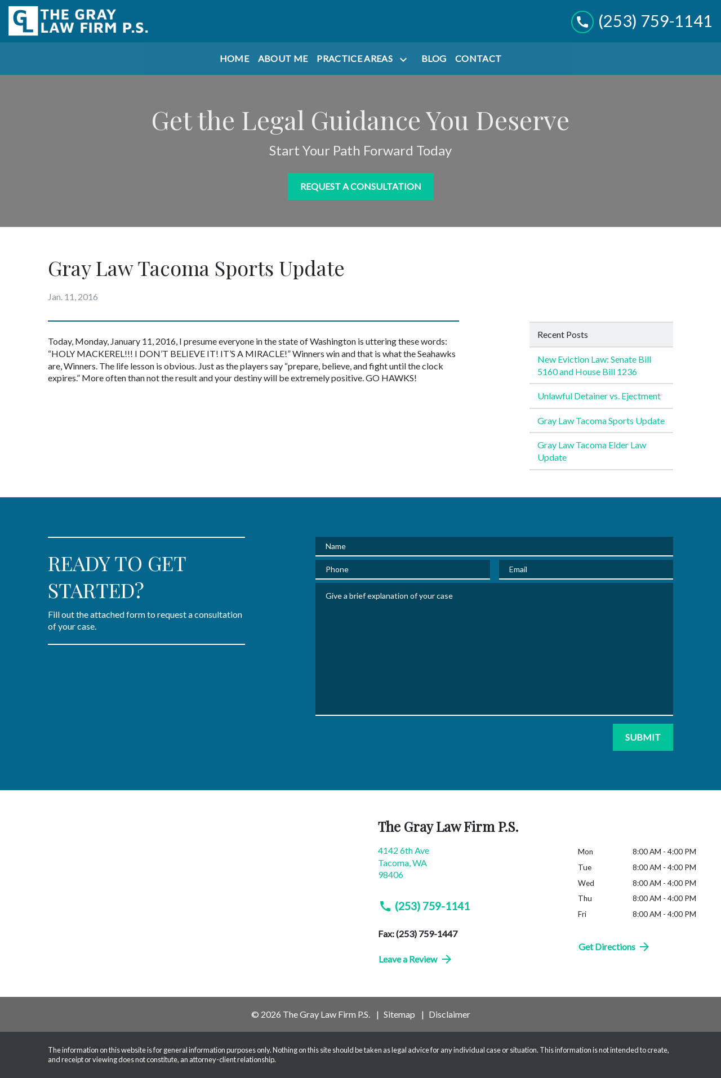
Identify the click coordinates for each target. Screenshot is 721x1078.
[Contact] (478, 58)
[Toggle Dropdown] (405, 59)
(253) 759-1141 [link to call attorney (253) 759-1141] (424, 906)
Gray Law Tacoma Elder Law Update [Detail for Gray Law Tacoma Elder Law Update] (591, 450)
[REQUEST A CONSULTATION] (361, 186)
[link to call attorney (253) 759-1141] (642, 21)
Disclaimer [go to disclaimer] (449, 1014)
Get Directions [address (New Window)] (615, 947)
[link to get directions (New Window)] (469, 867)
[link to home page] (78, 21)
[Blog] (434, 58)
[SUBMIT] (643, 737)
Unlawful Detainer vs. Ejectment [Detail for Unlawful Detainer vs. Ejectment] (599, 395)
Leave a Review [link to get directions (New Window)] (416, 959)
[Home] (234, 58)
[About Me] (283, 58)
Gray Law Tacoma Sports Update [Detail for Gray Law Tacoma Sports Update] (601, 420)
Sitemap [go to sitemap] (399, 1014)
